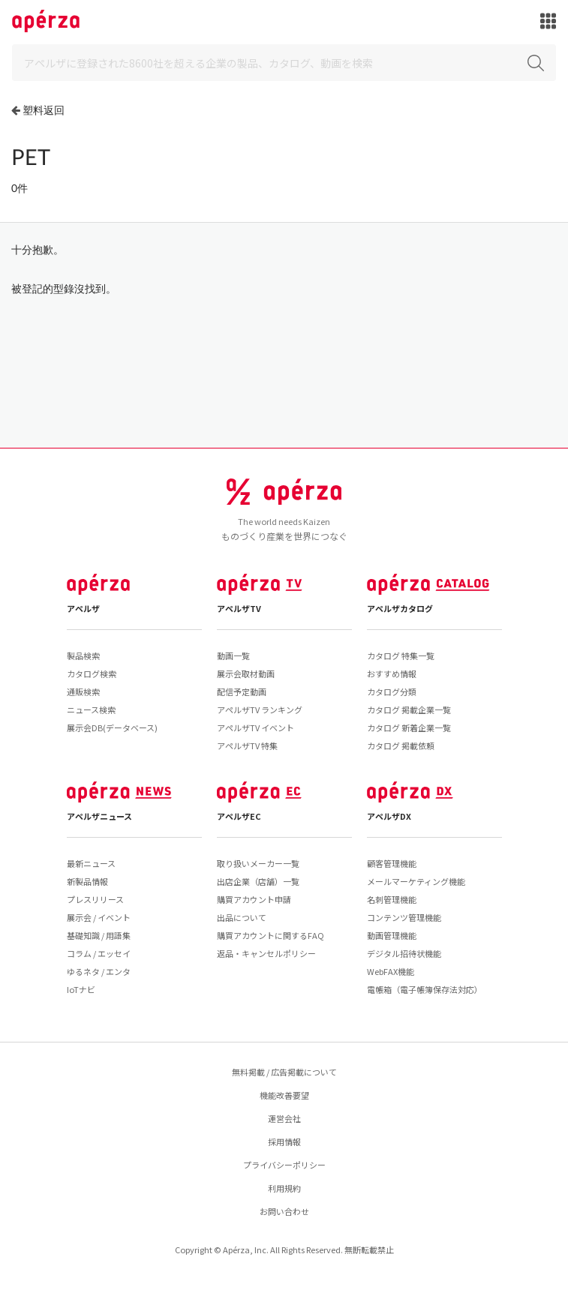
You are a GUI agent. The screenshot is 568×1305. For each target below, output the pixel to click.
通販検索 (83, 692)
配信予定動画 (241, 692)
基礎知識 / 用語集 (99, 935)
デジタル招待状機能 (404, 953)
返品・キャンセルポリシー (266, 953)
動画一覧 (233, 656)
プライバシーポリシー (284, 1165)
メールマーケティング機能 (416, 881)
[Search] (284, 62)
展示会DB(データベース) (112, 728)
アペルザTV (239, 608)
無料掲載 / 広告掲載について (284, 1072)
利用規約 (284, 1188)
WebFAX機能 (390, 971)
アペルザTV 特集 (247, 746)
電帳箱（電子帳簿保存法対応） (424, 989)
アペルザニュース (99, 816)
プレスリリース (95, 899)
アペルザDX (389, 816)
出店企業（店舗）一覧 (258, 881)
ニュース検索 (91, 710)
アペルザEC (239, 816)
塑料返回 (44, 110)
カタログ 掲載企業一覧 (409, 710)
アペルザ (83, 608)
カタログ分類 (391, 692)
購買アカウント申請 (254, 899)
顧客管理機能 (391, 863)
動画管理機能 (391, 935)
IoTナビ (81, 989)
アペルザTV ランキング (259, 710)
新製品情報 (87, 881)
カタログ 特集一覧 (400, 656)
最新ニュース (91, 863)
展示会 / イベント (99, 917)
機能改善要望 (284, 1095)
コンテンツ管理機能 (404, 917)
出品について (241, 917)
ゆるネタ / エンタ (99, 971)
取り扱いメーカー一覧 (258, 863)
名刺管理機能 (391, 899)
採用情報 (284, 1142)
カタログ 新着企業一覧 (409, 728)
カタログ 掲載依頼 (400, 746)
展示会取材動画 (246, 674)
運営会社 (284, 1118)
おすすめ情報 (391, 674)
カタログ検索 (91, 674)
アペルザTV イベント (255, 728)
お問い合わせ (284, 1211)
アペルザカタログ (400, 608)
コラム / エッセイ (99, 953)
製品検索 (83, 656)
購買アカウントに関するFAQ (270, 935)
